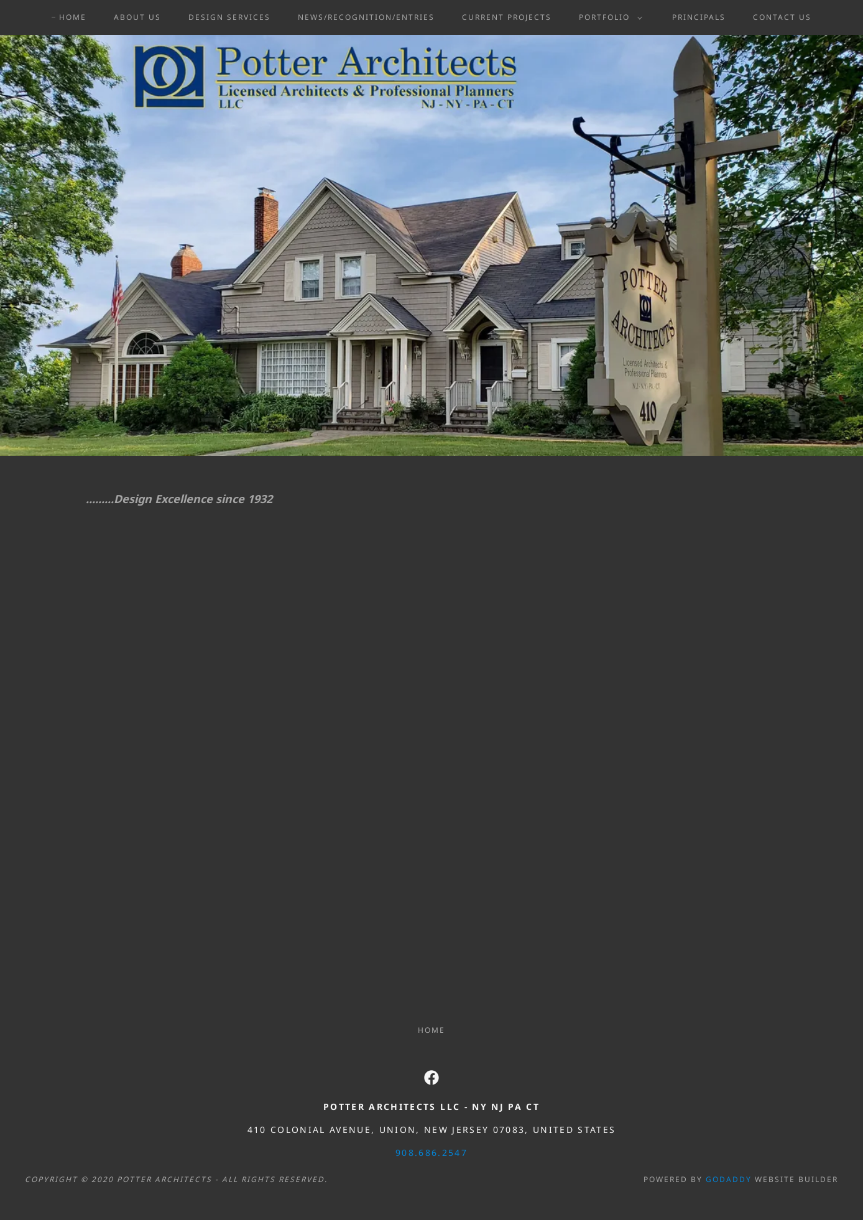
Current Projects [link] (506, 17)
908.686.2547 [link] (431, 1152)
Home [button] (431, 1030)
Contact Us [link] (782, 17)
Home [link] (72, 17)
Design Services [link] (229, 17)
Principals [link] (699, 17)
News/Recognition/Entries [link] (366, 17)
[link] (431, 1077)
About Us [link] (137, 17)
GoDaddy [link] (729, 1179)
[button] (608, 17)
